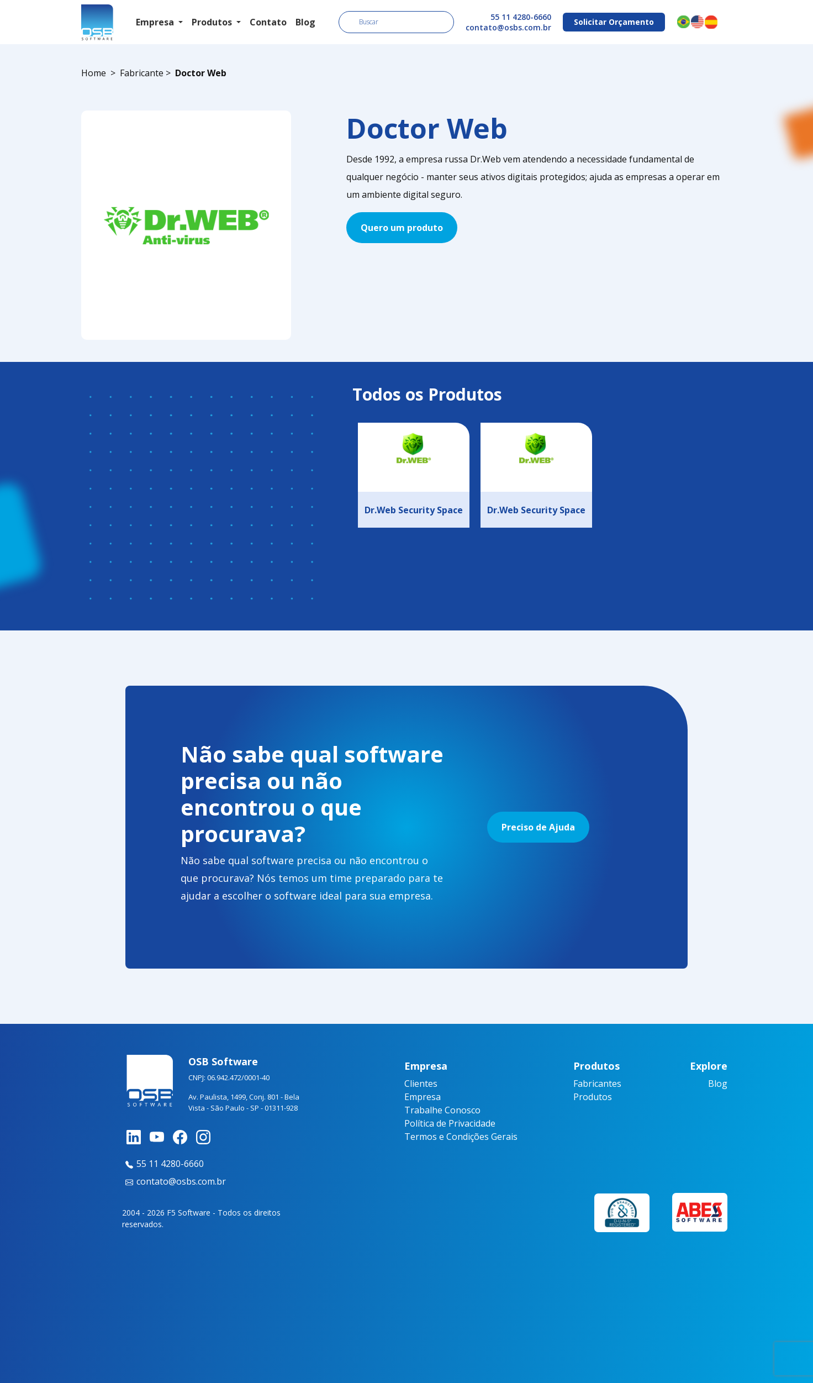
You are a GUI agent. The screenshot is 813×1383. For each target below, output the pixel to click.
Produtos (592, 1097)
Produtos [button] (213, 22)
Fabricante (141, 73)
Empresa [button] (156, 22)
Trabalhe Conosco (442, 1110)
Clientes (420, 1083)
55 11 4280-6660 (520, 17)
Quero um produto (402, 228)
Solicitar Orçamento (614, 22)
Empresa (422, 1097)
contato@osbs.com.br (508, 27)
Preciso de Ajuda (538, 827)
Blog (305, 22)
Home (93, 73)
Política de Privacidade (449, 1123)
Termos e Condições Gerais (461, 1136)
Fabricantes (597, 1083)
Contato (268, 22)
